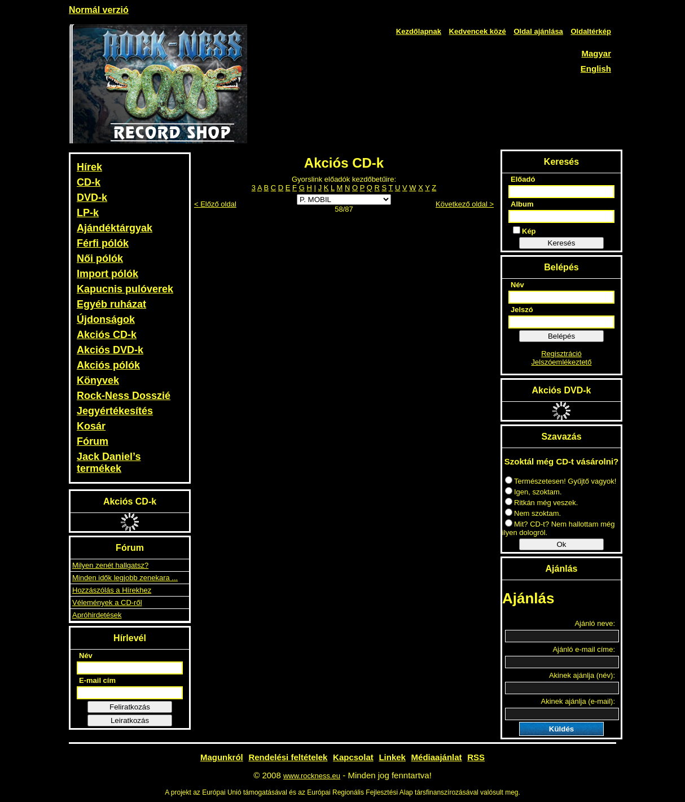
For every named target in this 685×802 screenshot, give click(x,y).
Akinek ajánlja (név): (582, 675)
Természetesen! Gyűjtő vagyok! (560, 481)
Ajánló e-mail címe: (583, 649)
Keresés (562, 243)
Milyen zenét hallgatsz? (110, 565)
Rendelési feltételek (287, 757)
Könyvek (98, 380)
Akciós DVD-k (110, 350)
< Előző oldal (215, 204)
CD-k (88, 182)
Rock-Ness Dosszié (123, 395)
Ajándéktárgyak (114, 228)
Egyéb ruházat (111, 304)
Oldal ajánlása (538, 31)
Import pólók (107, 273)
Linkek (392, 757)
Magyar (596, 53)
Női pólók (100, 258)
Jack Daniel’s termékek (108, 462)
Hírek (89, 167)
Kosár (91, 426)
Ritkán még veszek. (541, 502)
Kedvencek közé (477, 31)
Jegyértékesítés (115, 411)
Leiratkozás (130, 720)
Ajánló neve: (594, 623)
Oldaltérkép (590, 31)
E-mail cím (97, 680)
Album (522, 204)
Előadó (523, 179)
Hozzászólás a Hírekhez (111, 590)
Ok (561, 544)
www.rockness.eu (311, 776)
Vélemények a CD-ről (107, 602)
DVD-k (92, 197)
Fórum (92, 441)
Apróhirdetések (96, 615)
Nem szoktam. (533, 513)
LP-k (88, 212)
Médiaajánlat (436, 757)
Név (86, 655)
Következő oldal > (465, 204)
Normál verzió (99, 10)
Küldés (561, 729)
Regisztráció (561, 353)
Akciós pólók (108, 365)
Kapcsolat (353, 757)
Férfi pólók (103, 243)
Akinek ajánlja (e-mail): (578, 701)
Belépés (561, 336)
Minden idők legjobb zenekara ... (125, 577)
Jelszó (522, 309)
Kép (524, 230)
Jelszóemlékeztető (562, 362)
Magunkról (221, 757)
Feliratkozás (129, 707)
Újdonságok (106, 319)
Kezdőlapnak (418, 31)
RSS (476, 757)
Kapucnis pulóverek (125, 289)
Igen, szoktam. (533, 492)
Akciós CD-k (107, 334)
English (596, 68)
